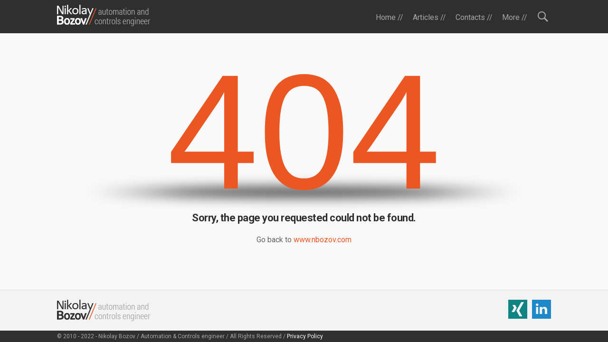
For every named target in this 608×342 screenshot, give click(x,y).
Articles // (429, 17)
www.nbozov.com (323, 239)
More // (514, 17)
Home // (389, 17)
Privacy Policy (305, 336)
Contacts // (474, 17)
